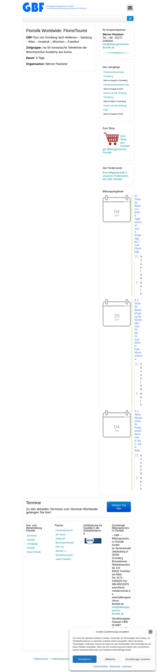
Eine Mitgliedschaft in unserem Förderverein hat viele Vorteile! (115, 176)
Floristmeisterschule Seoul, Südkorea (64, 534)
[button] (150, 631)
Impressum (127, 666)
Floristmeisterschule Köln (116, 84)
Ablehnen (110, 659)
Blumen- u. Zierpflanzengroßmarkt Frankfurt (64, 555)
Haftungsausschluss (63, 658)
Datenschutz (114, 666)
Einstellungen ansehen (137, 659)
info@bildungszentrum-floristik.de (121, 610)
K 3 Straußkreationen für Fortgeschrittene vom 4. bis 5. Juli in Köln (138, 431)
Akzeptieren (84, 659)
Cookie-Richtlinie (100, 666)
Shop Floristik (34, 552)
